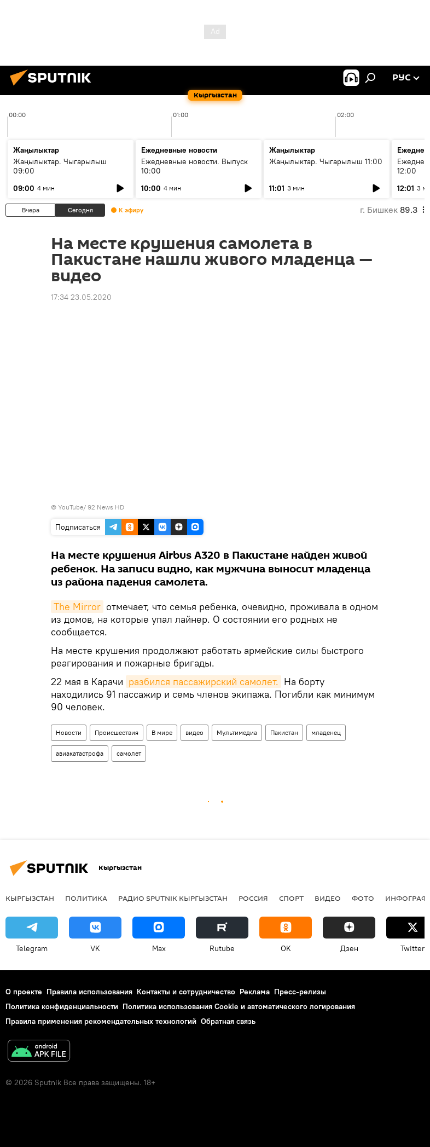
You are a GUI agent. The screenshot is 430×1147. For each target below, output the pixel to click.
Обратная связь (228, 1021)
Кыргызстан (29, 898)
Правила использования (89, 992)
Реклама (255, 992)
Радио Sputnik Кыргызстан (173, 898)
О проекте (23, 992)
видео (194, 732)
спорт (291, 898)
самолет (129, 753)
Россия (253, 898)
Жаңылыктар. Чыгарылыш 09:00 (60, 166)
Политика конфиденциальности (61, 1006)
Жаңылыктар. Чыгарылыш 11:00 (325, 161)
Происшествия (116, 732)
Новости (69, 732)
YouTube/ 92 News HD (91, 507)
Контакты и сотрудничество (186, 992)
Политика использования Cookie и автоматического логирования (239, 1006)
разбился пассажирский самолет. (203, 681)
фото (363, 898)
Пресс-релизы (300, 992)
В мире (162, 732)
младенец (326, 732)
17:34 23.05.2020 (81, 297)
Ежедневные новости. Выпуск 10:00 (194, 166)
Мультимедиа (237, 732)
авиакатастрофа (79, 753)
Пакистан (284, 732)
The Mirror (77, 606)
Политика (86, 898)
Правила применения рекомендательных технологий (100, 1021)
